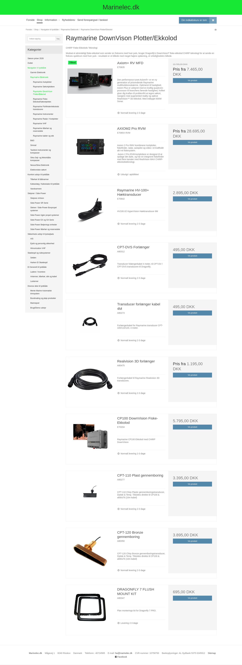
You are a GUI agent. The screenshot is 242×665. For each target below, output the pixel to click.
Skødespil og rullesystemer (39, 253)
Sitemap (212, 653)
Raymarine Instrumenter (43, 114)
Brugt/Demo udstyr (38, 308)
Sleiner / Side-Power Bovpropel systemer (43, 209)
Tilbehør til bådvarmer (39, 179)
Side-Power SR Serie (39, 203)
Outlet (30, 63)
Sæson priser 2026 (36, 58)
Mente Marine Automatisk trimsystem (41, 292)
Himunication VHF (38, 248)
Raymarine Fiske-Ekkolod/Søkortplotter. (42, 100)
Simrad (33, 145)
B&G (32, 140)
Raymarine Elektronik (39, 77)
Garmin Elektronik (37, 72)
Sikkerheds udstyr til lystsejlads (41, 234)
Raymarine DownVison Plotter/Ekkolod (42, 92)
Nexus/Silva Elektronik (39, 165)
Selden (33, 258)
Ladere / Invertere (37, 272)
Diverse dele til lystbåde (38, 286)
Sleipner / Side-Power (37, 193)
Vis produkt (192, 80)
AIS (31, 239)
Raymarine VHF (39, 123)
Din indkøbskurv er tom (199, 20)
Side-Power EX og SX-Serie (42, 220)
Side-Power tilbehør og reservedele (45, 229)
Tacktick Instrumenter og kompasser (40, 151)
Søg (57, 39)
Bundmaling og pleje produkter (43, 298)
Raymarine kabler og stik (43, 136)
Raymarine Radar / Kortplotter (45, 119)
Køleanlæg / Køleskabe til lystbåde (45, 184)
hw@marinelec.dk (123, 653)
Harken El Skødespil (39, 262)
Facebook (121, 657)
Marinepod (34, 303)
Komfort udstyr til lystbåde (38, 174)
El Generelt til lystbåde (37, 267)
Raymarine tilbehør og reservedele (42, 129)
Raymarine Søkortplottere (44, 87)
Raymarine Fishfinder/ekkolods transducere (46, 107)
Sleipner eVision (37, 198)
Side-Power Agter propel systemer (44, 215)
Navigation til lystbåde (37, 68)
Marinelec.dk (121, 7)
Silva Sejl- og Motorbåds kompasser (40, 159)
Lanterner (34, 281)
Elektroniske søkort (38, 170)
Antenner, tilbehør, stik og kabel (43, 276)
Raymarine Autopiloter (42, 82)
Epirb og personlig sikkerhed (42, 243)
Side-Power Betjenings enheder (43, 225)
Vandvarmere (36, 189)
